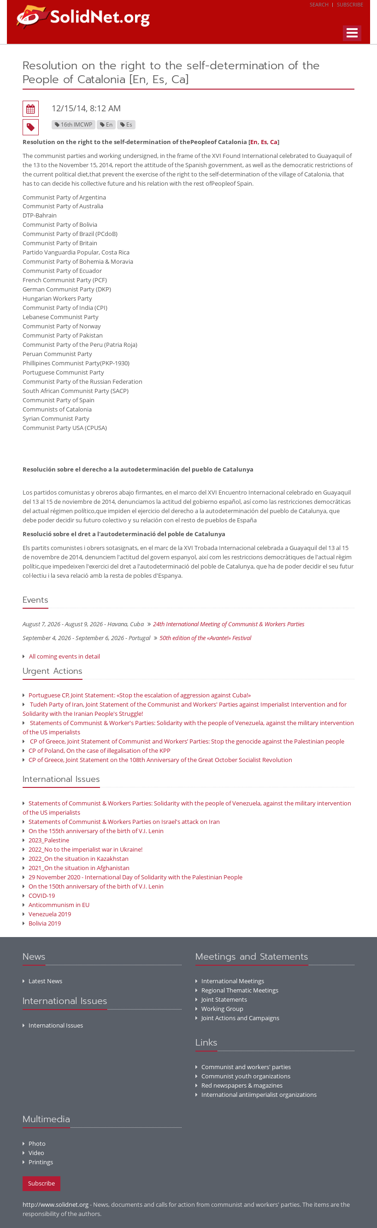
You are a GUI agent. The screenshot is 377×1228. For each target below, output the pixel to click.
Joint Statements (221, 999)
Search (319, 4)
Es (264, 142)
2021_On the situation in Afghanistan (76, 868)
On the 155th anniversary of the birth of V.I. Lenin (93, 831)
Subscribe (350, 4)
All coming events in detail (64, 656)
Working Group (219, 1008)
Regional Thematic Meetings (236, 990)
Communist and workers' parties (243, 1067)
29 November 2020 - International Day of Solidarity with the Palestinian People (132, 877)
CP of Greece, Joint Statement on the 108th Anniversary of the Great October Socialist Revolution (157, 760)
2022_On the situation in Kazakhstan (76, 858)
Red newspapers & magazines (239, 1085)
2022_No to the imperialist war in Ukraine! (82, 849)
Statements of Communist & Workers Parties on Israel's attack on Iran (121, 821)
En (254, 142)
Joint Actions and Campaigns (237, 1018)
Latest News (42, 981)
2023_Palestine (46, 840)
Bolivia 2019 (42, 923)
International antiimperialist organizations (256, 1094)
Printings (38, 1162)
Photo (34, 1143)
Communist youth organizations (242, 1076)
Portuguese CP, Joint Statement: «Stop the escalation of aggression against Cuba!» (137, 695)
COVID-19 (39, 895)
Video (33, 1153)
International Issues (53, 1025)
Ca (273, 142)
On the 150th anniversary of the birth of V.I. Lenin (93, 886)
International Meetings (229, 981)
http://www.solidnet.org (55, 1204)
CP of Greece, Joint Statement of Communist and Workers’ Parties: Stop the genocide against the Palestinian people (183, 741)
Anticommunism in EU (56, 905)
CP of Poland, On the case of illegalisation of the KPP (97, 750)
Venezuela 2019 (47, 914)
